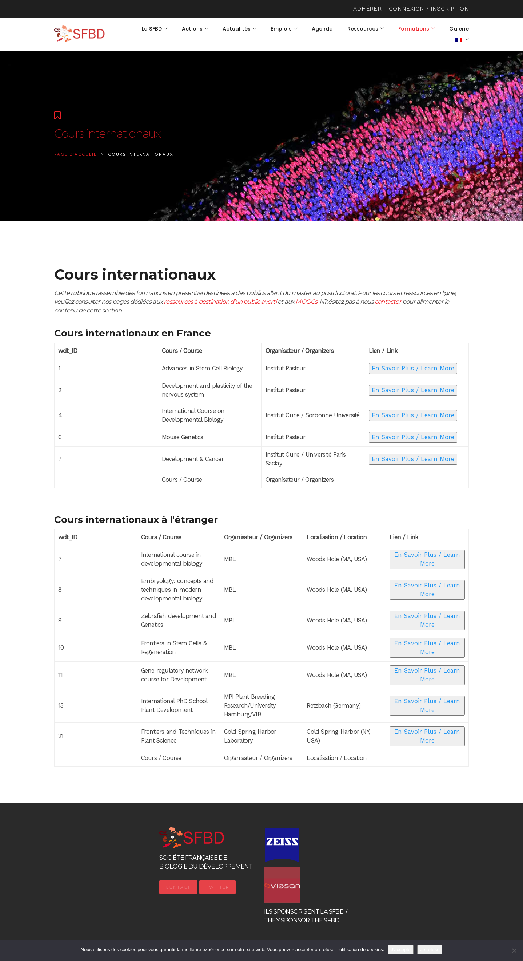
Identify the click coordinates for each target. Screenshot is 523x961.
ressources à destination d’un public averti (220, 301)
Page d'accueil (75, 154)
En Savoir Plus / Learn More (413, 368)
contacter (388, 301)
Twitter (217, 887)
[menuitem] (462, 39)
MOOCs (306, 301)
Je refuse (429, 949)
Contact (178, 887)
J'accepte (401, 949)
